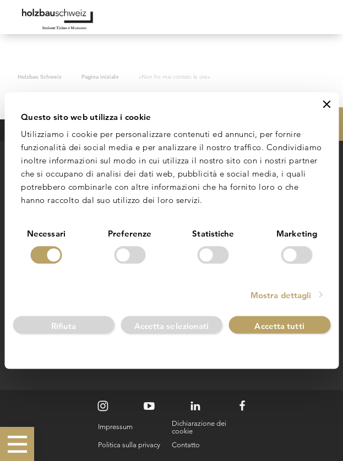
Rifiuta (64, 325)
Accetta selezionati (171, 325)
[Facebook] (242, 405)
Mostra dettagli (281, 294)
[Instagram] (103, 406)
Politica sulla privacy (129, 445)
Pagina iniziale (100, 76)
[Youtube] (149, 405)
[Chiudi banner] (326, 104)
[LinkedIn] (195, 405)
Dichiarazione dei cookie (199, 427)
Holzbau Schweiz (40, 76)
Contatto (186, 445)
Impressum (115, 426)
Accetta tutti (279, 325)
